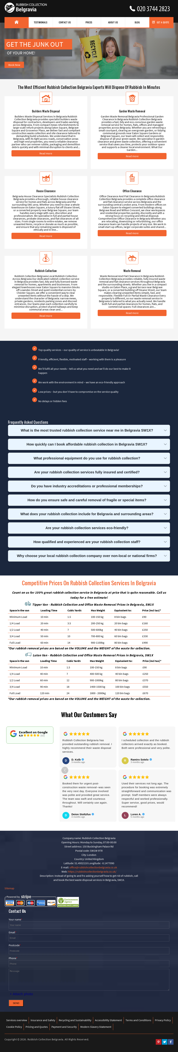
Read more (45, 153)
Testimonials (40, 22)
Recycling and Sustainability (75, 1020)
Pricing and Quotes (37, 1026)
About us (113, 22)
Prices (89, 22)
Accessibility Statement (108, 1020)
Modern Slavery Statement (95, 1026)
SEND (16, 1003)
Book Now (14, 65)
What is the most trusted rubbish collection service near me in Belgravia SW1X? (87, 430)
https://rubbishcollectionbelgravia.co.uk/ (92, 871)
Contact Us (65, 22)
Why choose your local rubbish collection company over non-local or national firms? (87, 556)
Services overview (16, 1020)
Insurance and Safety (43, 1020)
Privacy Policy (163, 1020)
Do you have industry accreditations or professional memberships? (87, 486)
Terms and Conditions (138, 1020)
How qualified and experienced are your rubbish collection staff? (86, 542)
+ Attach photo (21, 994)
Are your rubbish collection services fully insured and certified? (87, 472)
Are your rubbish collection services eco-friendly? (87, 528)
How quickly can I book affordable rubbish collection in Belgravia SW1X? (87, 444)
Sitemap (9, 888)
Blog (137, 22)
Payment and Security (64, 1026)
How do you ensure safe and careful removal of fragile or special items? (86, 500)
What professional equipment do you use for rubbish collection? (87, 458)
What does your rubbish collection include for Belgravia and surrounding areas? (86, 514)
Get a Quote (160, 22)
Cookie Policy (14, 1026)
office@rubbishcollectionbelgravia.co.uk (93, 867)
